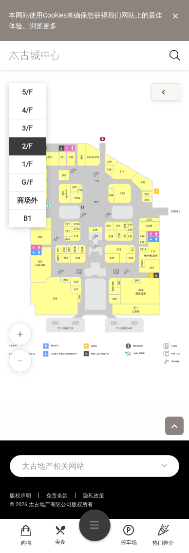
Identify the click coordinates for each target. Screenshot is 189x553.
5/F (27, 92)
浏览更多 (43, 26)
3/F (27, 128)
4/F (27, 110)
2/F (27, 146)
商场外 (27, 200)
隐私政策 (93, 496)
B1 (27, 218)
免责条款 (57, 496)
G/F (27, 182)
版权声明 (20, 496)
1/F (27, 164)
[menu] (95, 525)
